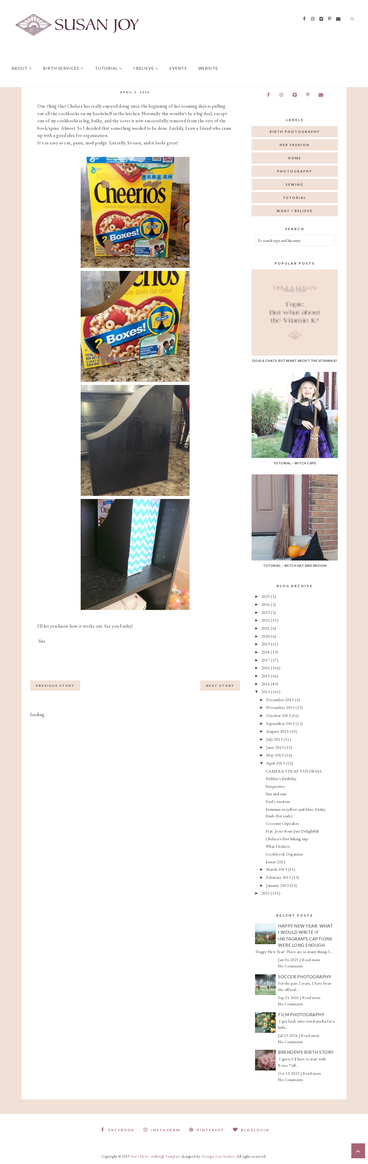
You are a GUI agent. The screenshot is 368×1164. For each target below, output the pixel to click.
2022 (266, 620)
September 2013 (281, 723)
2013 (266, 691)
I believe (145, 68)
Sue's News (140, 1156)
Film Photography (301, 1014)
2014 (266, 683)
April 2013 (276, 763)
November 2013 (281, 707)
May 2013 (275, 755)
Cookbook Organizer (284, 854)
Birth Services (63, 68)
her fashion (295, 145)
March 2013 (277, 869)
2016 (266, 667)
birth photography (295, 131)
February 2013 (279, 877)
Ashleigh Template (166, 1156)
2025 (266, 596)
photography (294, 171)
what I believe (295, 211)
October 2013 (279, 715)
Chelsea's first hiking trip (287, 838)
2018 (266, 652)
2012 (266, 893)
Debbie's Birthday (281, 778)
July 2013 (274, 739)
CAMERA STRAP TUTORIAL (294, 771)
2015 (266, 675)
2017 (266, 660)
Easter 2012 (276, 861)
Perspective (275, 786)
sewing (295, 184)
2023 (266, 612)
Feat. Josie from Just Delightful (292, 831)
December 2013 (280, 699)
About (22, 68)
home (294, 158)
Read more (311, 959)
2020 (266, 636)
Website (208, 68)
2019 (266, 644)
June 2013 (275, 747)
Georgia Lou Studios (218, 1156)
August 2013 (278, 731)
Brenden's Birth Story (306, 1052)
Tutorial (108, 68)
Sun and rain (276, 793)
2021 (266, 628)
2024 (266, 604)
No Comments (290, 966)
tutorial (294, 197)
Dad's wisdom (278, 801)
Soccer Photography (304, 976)
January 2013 (278, 885)
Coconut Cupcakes (282, 823)
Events (178, 68)
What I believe (278, 846)
